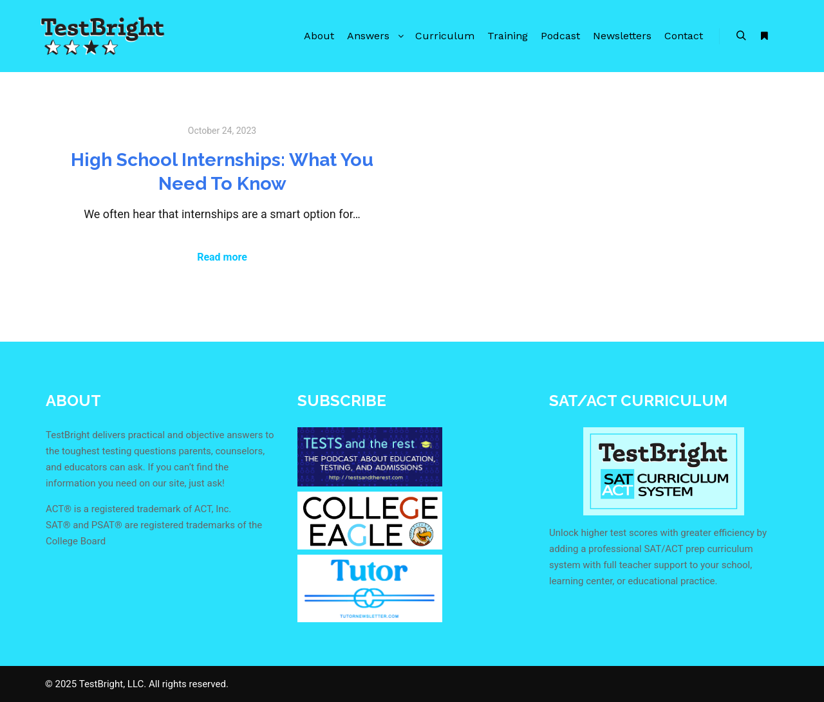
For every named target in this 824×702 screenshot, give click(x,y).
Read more (222, 257)
